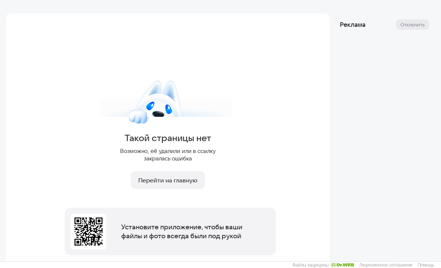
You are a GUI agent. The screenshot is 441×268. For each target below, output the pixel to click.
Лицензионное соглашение (385, 265)
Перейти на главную (167, 180)
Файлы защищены (323, 265)
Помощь (426, 265)
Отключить (412, 25)
